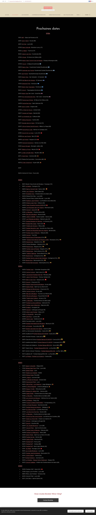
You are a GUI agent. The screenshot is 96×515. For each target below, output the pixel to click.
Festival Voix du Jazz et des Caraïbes (36, 258)
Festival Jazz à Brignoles (33, 305)
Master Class (25, 67)
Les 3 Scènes (30, 191)
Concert (24, 64)
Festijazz (28, 307)
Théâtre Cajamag (31, 253)
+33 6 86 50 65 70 (28, 1)
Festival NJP (29, 441)
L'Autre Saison (30, 455)
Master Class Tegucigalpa (28, 87)
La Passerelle (30, 314)
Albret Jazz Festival (31, 312)
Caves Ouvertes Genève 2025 (34, 205)
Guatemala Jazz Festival (28, 70)
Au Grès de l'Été (30, 409)
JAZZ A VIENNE (30, 217)
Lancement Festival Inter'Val (34, 274)
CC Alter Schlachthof (27, 162)
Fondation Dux (30, 194)
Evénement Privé (26, 83)
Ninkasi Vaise (30, 375)
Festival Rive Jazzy (31, 223)
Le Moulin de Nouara (27, 110)
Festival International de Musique (35, 323)
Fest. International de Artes (28, 96)
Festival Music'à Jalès (27, 129)
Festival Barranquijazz (32, 262)
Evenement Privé (31, 382)
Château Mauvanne (26, 119)
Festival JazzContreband (33, 453)
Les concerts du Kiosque (33, 398)
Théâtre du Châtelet (31, 373)
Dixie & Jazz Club (31, 279)
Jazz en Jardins (25, 106)
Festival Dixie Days (26, 103)
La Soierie (28, 186)
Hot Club (24, 44)
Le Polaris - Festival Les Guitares (35, 356)
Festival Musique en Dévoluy (34, 221)
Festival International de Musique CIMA (38, 240)
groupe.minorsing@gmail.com (16, 1)
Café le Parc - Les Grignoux (33, 384)
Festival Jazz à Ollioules (33, 233)
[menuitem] (8, 15)
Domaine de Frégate (27, 113)
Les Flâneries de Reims (32, 219)
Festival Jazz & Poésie (27, 100)
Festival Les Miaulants (32, 432)
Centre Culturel (30, 272)
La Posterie (29, 326)
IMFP (23, 37)
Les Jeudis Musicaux (32, 425)
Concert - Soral (30, 210)
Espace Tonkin (30, 389)
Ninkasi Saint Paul (31, 368)
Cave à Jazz (29, 319)
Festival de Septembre (27, 143)
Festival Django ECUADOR (40, 333)
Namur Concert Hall (31, 189)
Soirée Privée (29, 287)
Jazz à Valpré (25, 40)
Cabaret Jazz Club (26, 54)
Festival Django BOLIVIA (45, 345)
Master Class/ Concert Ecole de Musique (32, 60)
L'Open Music (25, 156)
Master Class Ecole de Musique (35, 284)
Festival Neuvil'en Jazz (32, 228)
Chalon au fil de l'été (31, 418)
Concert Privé (30, 428)
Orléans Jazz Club (31, 203)
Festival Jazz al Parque (32, 249)
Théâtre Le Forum (26, 149)
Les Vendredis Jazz (27, 116)
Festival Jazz (29, 269)
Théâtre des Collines (32, 298)
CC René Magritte (31, 386)
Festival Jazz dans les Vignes (34, 328)
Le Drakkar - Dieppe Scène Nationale (36, 460)
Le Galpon (24, 50)
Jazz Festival (25, 73)
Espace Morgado (26, 146)
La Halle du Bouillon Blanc (28, 152)
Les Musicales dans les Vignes (35, 207)
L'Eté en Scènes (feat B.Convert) (30, 126)
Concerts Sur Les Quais (27, 133)
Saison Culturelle (26, 47)
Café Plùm (29, 316)
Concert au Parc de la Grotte (34, 416)
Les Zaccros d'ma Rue (32, 412)
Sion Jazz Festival (26, 136)
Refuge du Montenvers (32, 289)
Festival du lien (30, 437)
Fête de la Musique (31, 214)
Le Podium (29, 400)
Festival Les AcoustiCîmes (33, 303)
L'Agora (28, 377)
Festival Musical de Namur (33, 407)
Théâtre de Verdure (31, 226)
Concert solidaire (30, 462)
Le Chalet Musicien (31, 405)
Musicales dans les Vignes (28, 123)
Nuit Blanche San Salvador (28, 80)
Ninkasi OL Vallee (31, 391)
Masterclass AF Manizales (33, 237)
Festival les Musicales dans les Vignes (37, 230)
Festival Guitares (30, 458)
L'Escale (24, 57)
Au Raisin (28, 448)
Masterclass (29, 242)
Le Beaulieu (29, 212)
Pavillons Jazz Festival (32, 200)
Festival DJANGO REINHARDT (34, 402)
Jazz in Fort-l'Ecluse (32, 277)
